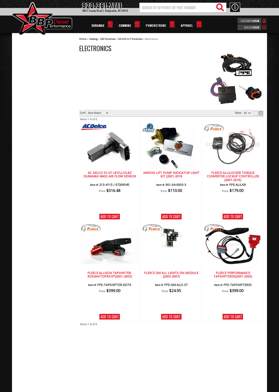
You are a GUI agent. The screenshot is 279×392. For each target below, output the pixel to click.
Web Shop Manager (178, 388)
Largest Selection (36, 140)
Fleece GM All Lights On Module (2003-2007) (171, 274)
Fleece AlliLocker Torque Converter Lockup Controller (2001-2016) (233, 176)
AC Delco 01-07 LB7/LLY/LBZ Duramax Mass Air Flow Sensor (109, 174)
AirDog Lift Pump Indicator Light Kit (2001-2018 (171, 174)
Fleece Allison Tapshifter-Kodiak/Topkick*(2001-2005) (109, 274)
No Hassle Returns (37, 152)
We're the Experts (36, 127)
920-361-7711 (34, 180)
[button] (182, 7)
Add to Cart (109, 216)
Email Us (30, 172)
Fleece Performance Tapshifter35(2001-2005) (233, 274)
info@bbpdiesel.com (156, 367)
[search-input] (177, 7)
